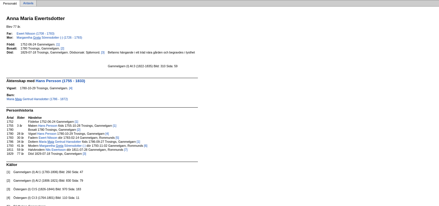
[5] (117, 137)
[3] (103, 52)
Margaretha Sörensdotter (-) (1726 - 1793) (49, 37)
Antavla (28, 3)
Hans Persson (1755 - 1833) (60, 81)
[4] (70, 88)
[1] (58, 44)
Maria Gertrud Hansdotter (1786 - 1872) (37, 99)
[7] (125, 149)
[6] (145, 145)
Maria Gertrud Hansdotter (60, 141)
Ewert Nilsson (48, 137)
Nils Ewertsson (56, 149)
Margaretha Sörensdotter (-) (62, 145)
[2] (62, 48)
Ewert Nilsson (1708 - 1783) (35, 33)
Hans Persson (47, 125)
